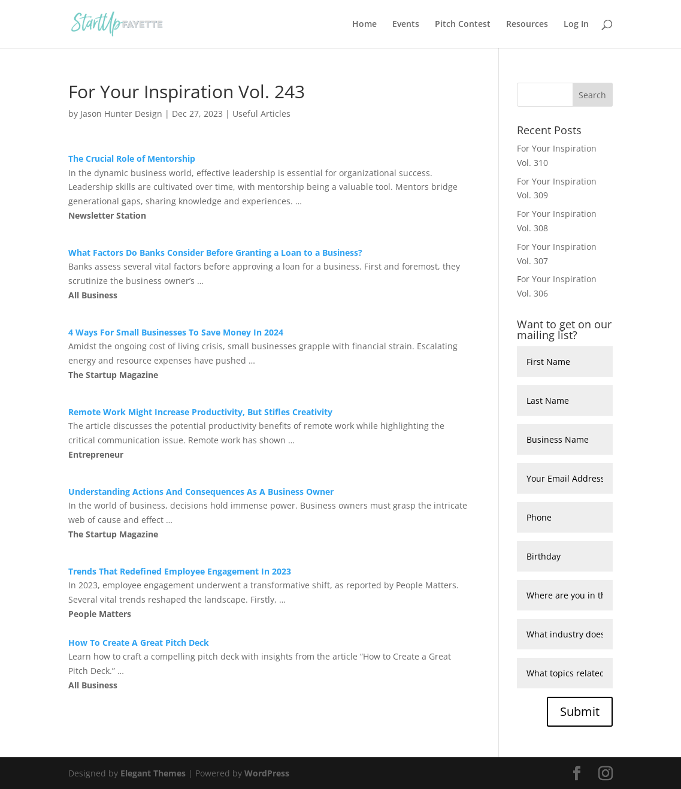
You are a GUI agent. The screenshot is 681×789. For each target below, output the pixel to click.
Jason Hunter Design (121, 113)
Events (405, 24)
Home (364, 24)
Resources (527, 24)
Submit (580, 711)
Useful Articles (261, 113)
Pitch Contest (463, 24)
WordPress (266, 773)
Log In (576, 24)
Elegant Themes (153, 773)
